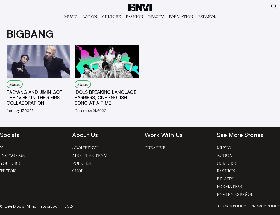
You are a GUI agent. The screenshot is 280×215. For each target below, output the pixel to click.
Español (207, 16)
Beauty (156, 16)
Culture (111, 16)
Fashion (134, 16)
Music (70, 16)
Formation (181, 16)
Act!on (89, 16)
